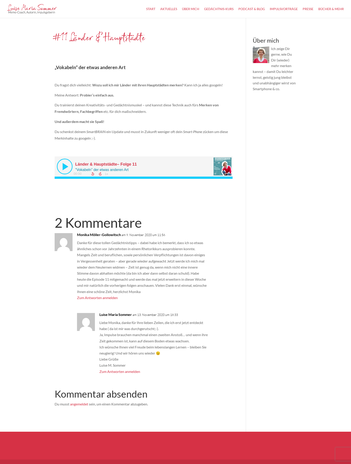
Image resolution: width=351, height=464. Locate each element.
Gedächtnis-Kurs (218, 9)
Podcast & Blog (251, 9)
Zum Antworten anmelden (97, 297)
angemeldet (79, 404)
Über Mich (190, 9)
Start (150, 9)
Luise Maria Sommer (115, 314)
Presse (308, 9)
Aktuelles (168, 9)
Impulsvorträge (284, 9)
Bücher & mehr (331, 9)
